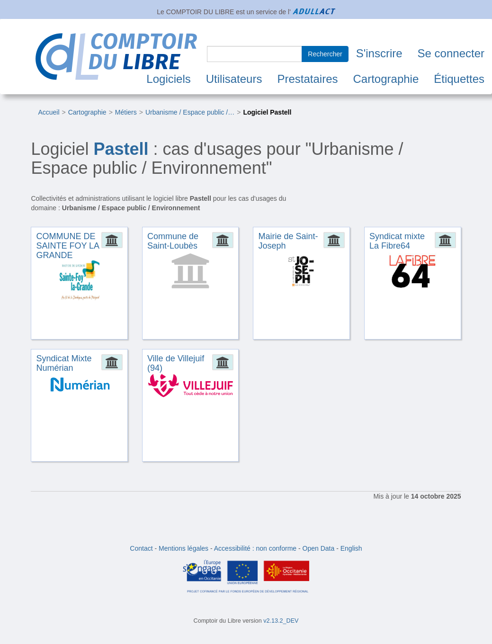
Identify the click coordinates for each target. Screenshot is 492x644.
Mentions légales (183, 548)
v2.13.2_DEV (280, 620)
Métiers (126, 112)
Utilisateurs (234, 78)
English (351, 548)
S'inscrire (379, 53)
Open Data (319, 548)
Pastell (120, 149)
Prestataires (307, 78)
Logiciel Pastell (267, 112)
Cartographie (386, 78)
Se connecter (451, 53)
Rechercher (325, 54)
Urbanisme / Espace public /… (189, 112)
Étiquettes (459, 78)
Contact (141, 548)
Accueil (48, 112)
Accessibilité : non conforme (255, 548)
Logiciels (168, 78)
